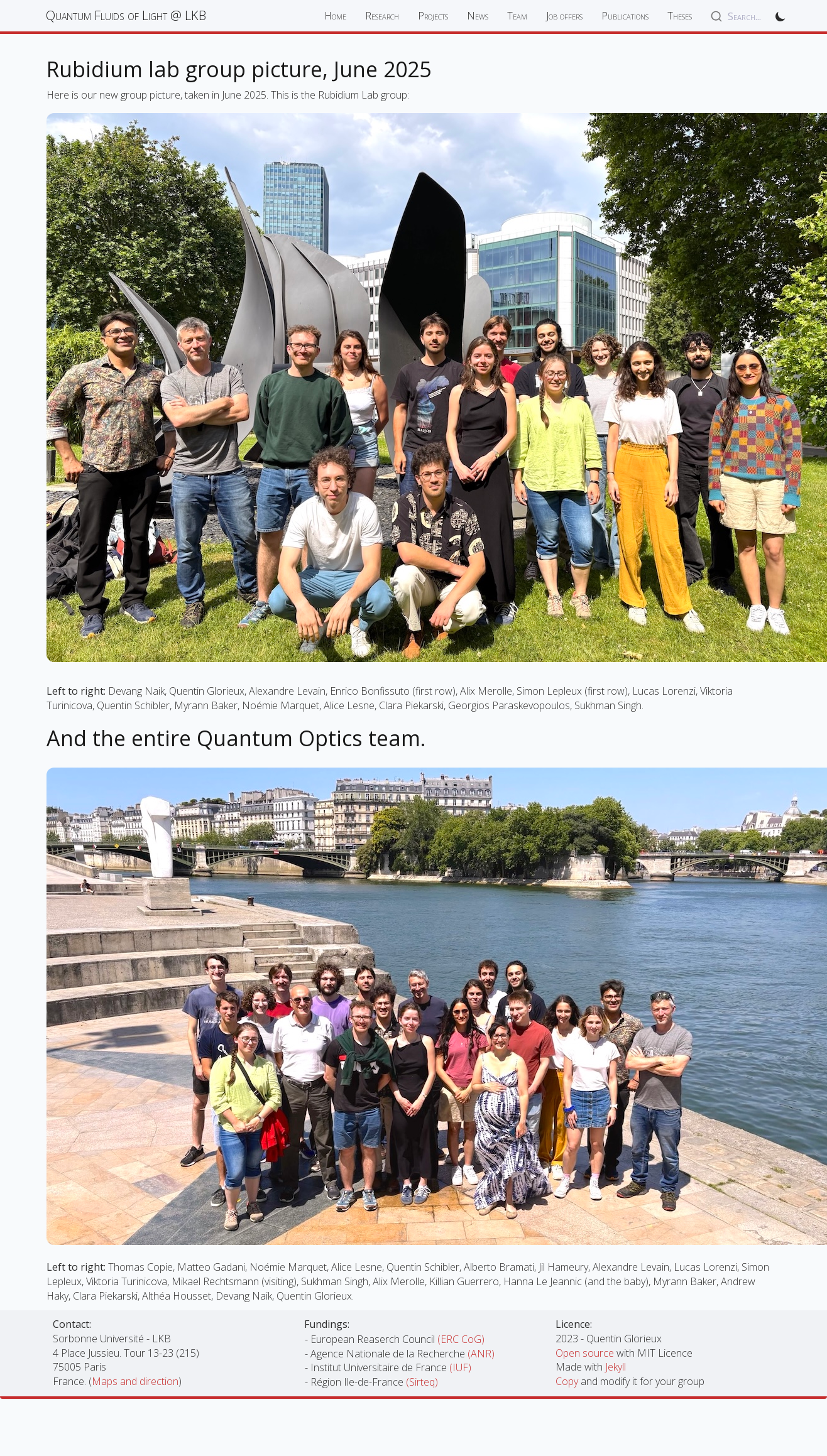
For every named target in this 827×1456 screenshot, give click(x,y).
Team (517, 16)
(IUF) (460, 1367)
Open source (586, 1353)
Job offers (564, 16)
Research (382, 16)
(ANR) (481, 1354)
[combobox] (735, 16)
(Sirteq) (422, 1382)
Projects (433, 16)
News (477, 16)
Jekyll (615, 1367)
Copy (568, 1381)
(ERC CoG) (461, 1339)
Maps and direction (135, 1381)
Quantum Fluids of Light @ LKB (126, 15)
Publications (625, 16)
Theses (679, 16)
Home (335, 16)
